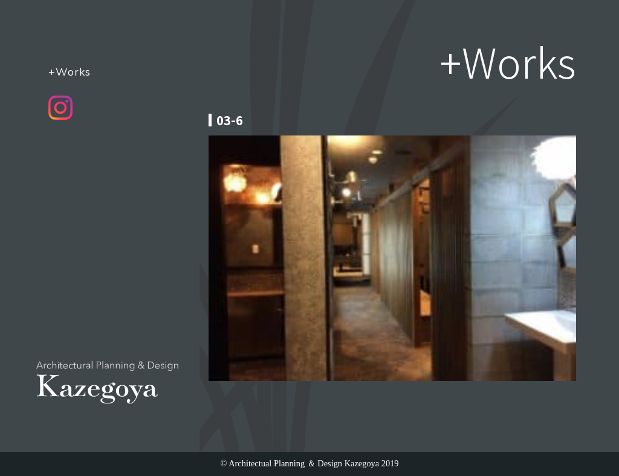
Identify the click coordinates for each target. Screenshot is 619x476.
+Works (69, 71)
